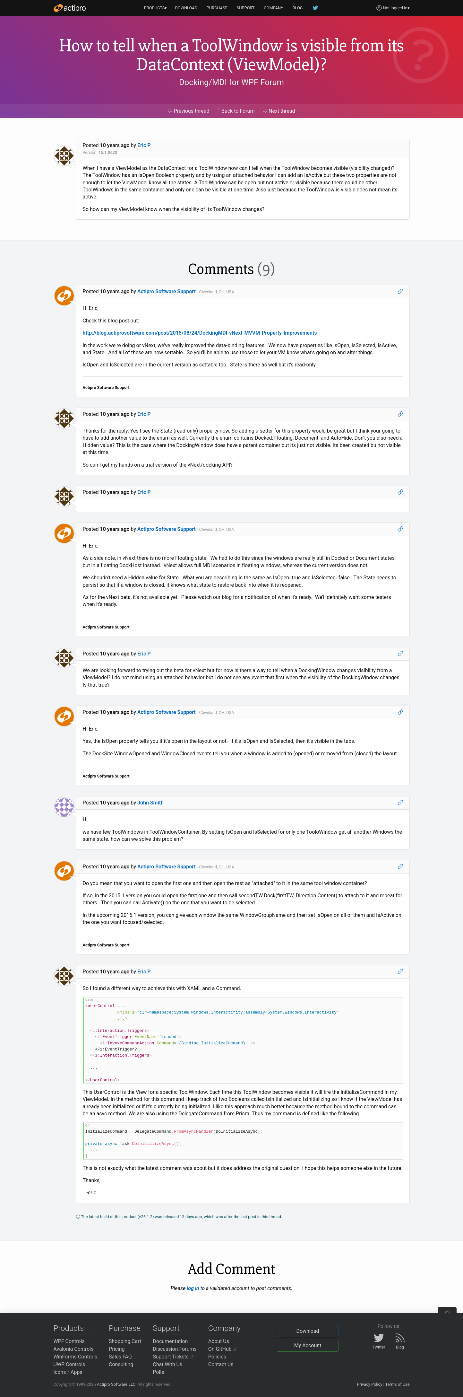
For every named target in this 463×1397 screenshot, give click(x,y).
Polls (158, 1372)
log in (193, 1288)
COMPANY (273, 7)
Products (69, 1328)
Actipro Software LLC (116, 1384)
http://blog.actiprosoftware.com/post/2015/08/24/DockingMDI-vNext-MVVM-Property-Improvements (200, 333)
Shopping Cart (125, 1341)
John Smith (150, 803)
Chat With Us (167, 1364)
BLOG (298, 7)
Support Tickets (173, 1357)
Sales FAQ (120, 1357)
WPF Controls (69, 1341)
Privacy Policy (369, 1384)
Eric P (144, 145)
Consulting (121, 1364)
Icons (60, 1372)
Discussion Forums (175, 1349)
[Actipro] (70, 8)
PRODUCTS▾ (155, 7)
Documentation (170, 1341)
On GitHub (222, 1349)
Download (307, 1331)
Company (224, 1328)
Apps (76, 1372)
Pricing (117, 1349)
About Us (218, 1341)
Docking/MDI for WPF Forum (231, 82)
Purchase (125, 1328)
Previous (188, 111)
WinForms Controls (76, 1357)
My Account (308, 1345)
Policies (217, 1357)
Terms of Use (397, 1384)
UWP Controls (69, 1364)
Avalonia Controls (74, 1349)
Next (279, 111)
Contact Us (221, 1364)
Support (166, 1328)
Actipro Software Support (166, 291)
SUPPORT (246, 7)
